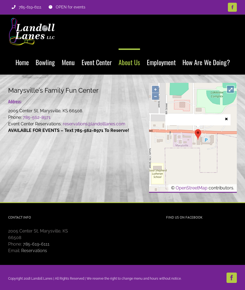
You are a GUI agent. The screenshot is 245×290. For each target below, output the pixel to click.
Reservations (34, 250)
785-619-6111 (36, 244)
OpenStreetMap (191, 188)
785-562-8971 (37, 117)
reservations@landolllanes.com (94, 123)
